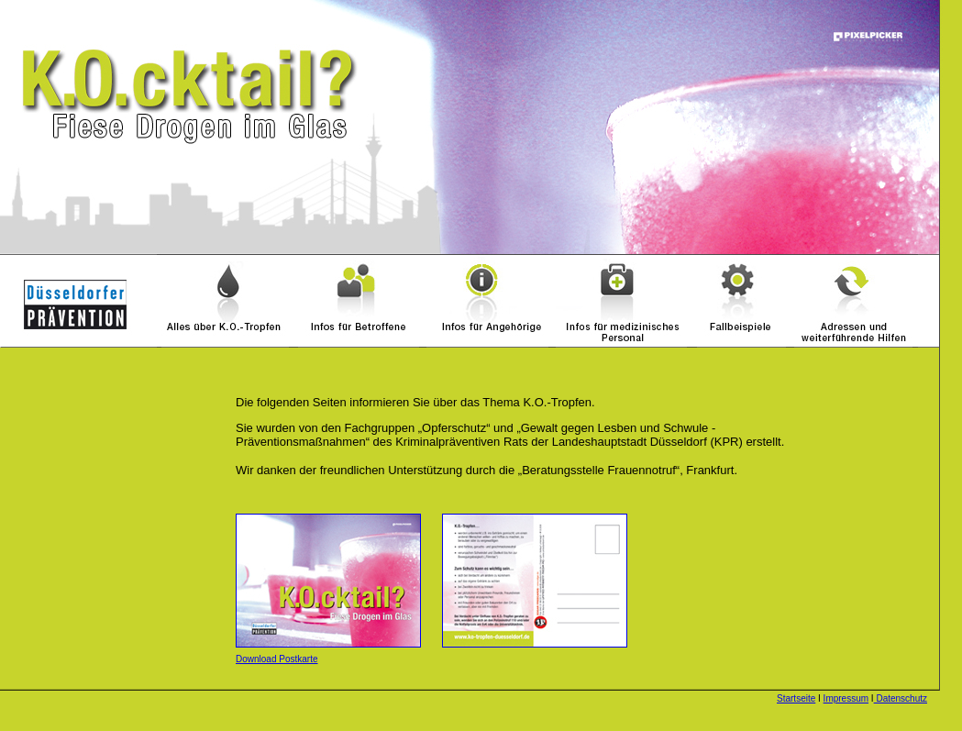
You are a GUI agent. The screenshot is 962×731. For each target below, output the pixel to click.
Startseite (796, 698)
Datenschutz (900, 698)
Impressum (846, 698)
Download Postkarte (277, 659)
